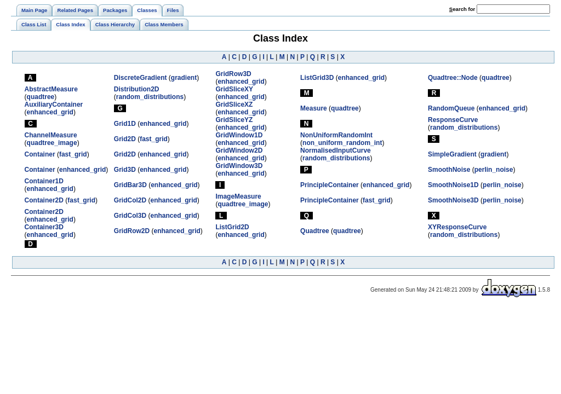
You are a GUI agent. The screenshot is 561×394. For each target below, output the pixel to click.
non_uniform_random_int (342, 143)
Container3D (44, 227)
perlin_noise (493, 169)
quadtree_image (52, 143)
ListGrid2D (232, 227)
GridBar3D (130, 185)
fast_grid (154, 139)
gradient (184, 78)
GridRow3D (233, 74)
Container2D (44, 200)
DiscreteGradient (140, 78)
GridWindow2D (238, 150)
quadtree (496, 78)
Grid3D (125, 169)
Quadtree (314, 231)
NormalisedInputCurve (335, 150)
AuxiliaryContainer (54, 104)
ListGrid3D (317, 78)
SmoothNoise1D (453, 185)
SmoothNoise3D (453, 200)
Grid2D (125, 139)
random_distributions (150, 97)
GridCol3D (130, 215)
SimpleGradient (452, 154)
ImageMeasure (238, 196)
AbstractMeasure (51, 89)
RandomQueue (451, 108)
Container (40, 154)
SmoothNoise (449, 169)
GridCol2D (130, 200)
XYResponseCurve (457, 227)
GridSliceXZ (234, 104)
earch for (462, 9)
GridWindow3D (238, 166)
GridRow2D (132, 231)
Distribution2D (136, 89)
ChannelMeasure (51, 135)
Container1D (44, 181)
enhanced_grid (240, 81)
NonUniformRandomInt (336, 135)
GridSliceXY (234, 89)
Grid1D (125, 124)
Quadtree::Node (453, 78)
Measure (313, 108)
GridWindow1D (238, 135)
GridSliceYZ (234, 120)
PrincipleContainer (329, 185)
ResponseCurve (453, 120)
